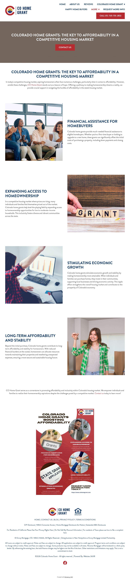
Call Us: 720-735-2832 (110, 15)
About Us (75, 4)
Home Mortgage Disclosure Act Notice (70, 525)
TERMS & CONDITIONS (86, 519)
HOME (37, 519)
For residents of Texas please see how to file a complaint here (93, 531)
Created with (65, 577)
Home (62, 4)
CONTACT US (46, 519)
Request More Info (114, 9)
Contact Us (65, 47)
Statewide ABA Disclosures (96, 525)
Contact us (99, 393)
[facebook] (65, 562)
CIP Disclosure (29, 525)
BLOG (56, 519)
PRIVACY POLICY (67, 519)
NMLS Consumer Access (45, 525)
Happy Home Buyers (76, 9)
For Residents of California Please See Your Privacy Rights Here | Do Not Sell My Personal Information (44, 530)
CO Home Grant (35, 84)
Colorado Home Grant (111, 4)
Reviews (88, 4)
